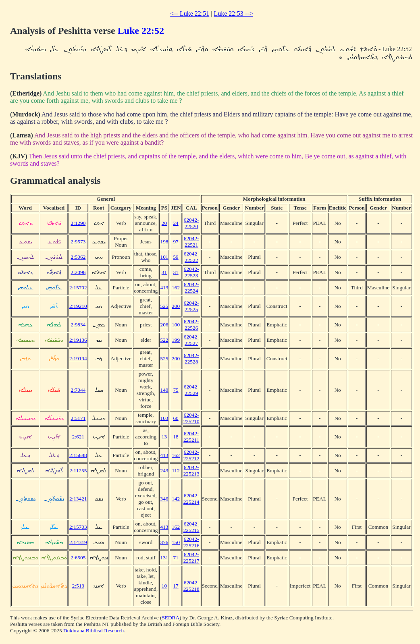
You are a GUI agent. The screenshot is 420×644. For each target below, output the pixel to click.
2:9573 (78, 242)
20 (164, 223)
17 (175, 586)
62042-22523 (191, 272)
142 (176, 499)
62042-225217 (191, 557)
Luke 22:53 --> (233, 13)
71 (175, 558)
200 (176, 306)
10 (164, 586)
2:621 (78, 437)
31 (164, 272)
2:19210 (78, 306)
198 (164, 242)
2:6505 (78, 558)
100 (176, 325)
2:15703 (78, 527)
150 (176, 542)
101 (164, 257)
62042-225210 (191, 418)
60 (175, 418)
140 (164, 390)
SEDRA (170, 618)
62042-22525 (191, 306)
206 (164, 325)
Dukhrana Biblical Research (93, 630)
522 (164, 340)
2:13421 (78, 499)
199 (176, 340)
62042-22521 (191, 241)
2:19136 (78, 340)
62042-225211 (191, 436)
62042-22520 (191, 223)
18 (175, 437)
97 (175, 242)
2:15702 (78, 288)
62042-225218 (191, 586)
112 (176, 470)
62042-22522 (191, 257)
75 (175, 390)
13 (164, 437)
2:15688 (78, 455)
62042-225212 (191, 455)
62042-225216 (191, 542)
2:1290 (78, 223)
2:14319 (78, 542)
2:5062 (78, 257)
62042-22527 (191, 340)
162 (176, 288)
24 (175, 223)
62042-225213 (191, 470)
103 (164, 418)
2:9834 (78, 325)
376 (164, 542)
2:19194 (78, 358)
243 (164, 470)
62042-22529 (191, 390)
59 (175, 257)
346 (164, 499)
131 (164, 558)
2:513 (78, 586)
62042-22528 (191, 358)
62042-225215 (191, 527)
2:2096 (78, 272)
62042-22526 (191, 324)
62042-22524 (191, 287)
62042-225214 (191, 498)
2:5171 (78, 418)
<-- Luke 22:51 (189, 13)
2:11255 (78, 470)
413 (164, 288)
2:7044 (78, 390)
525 (164, 306)
